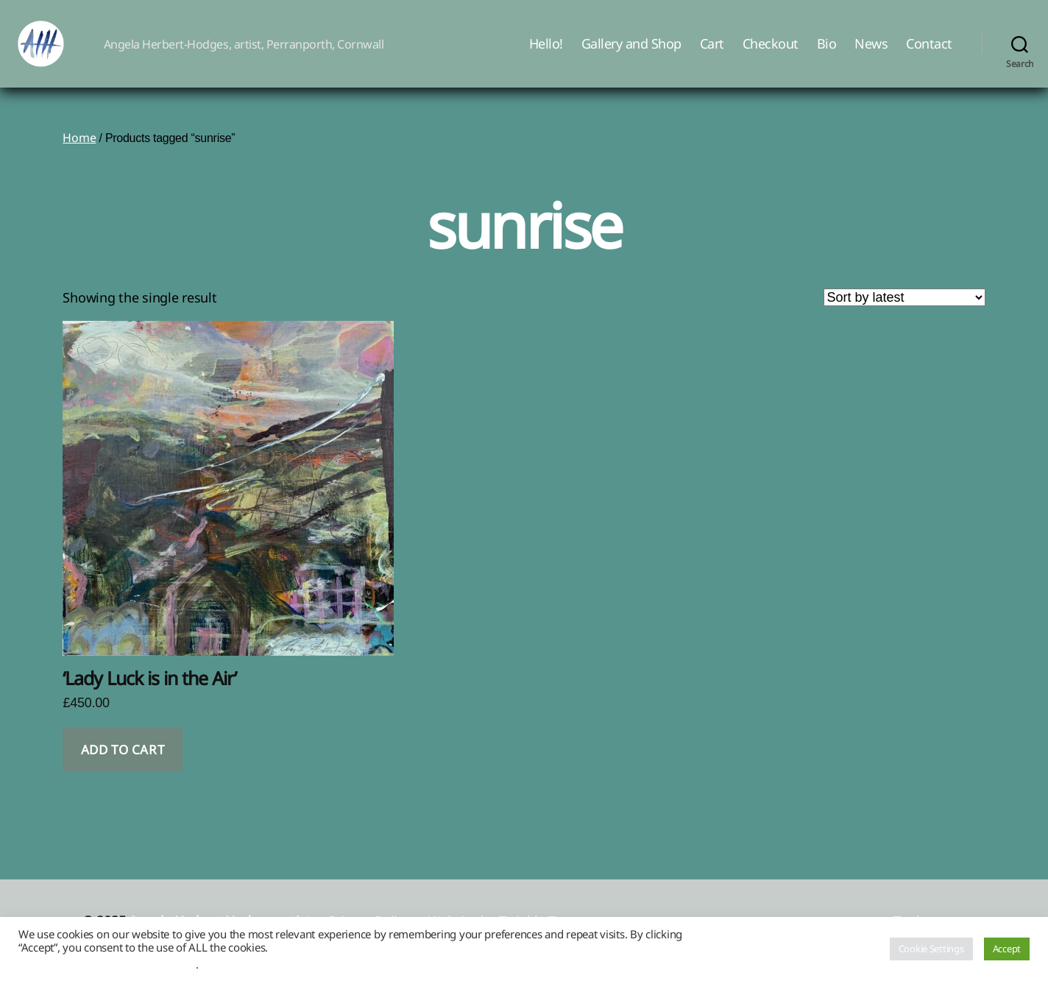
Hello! (546, 54)
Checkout (771, 54)
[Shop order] (904, 317)
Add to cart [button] (122, 769)
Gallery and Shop (631, 54)
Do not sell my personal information (107, 964)
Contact (929, 54)
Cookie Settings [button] (931, 948)
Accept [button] (1007, 948)
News (871, 54)
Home (79, 157)
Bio (827, 54)
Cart (712, 54)
